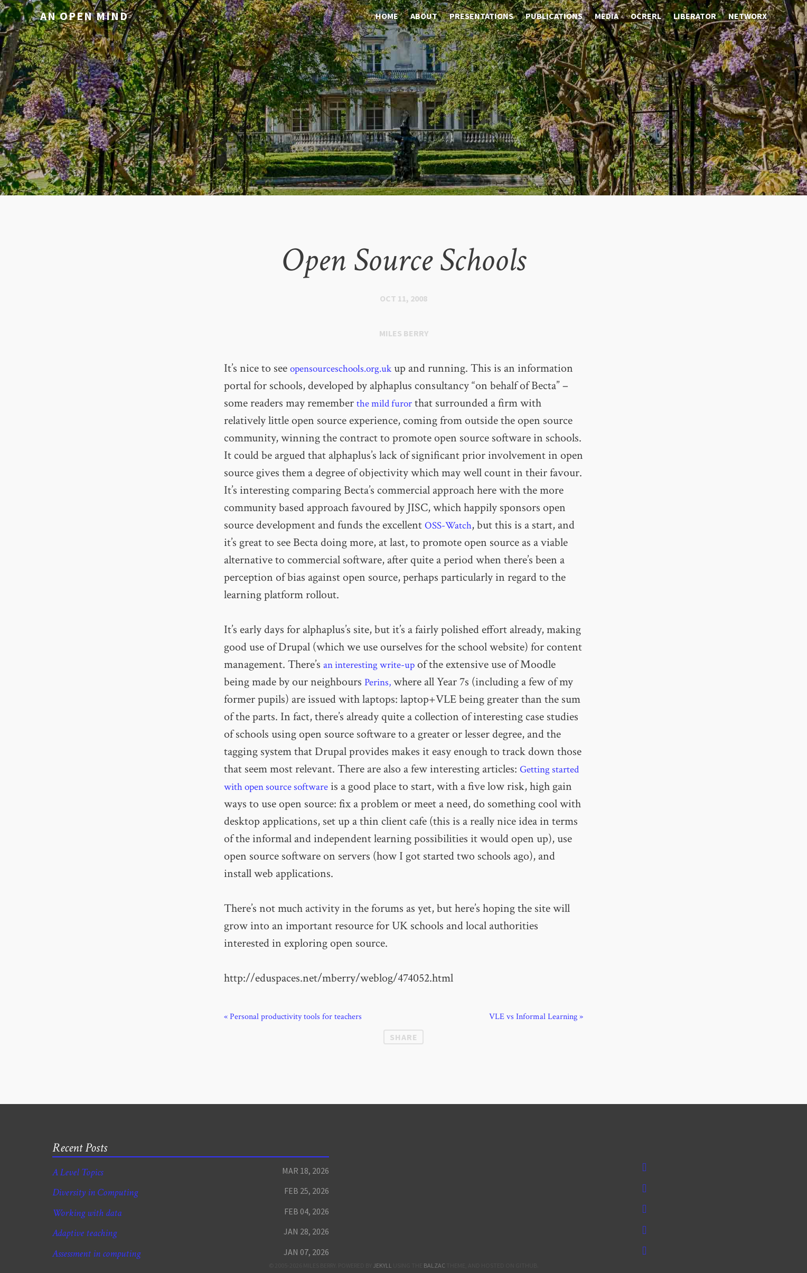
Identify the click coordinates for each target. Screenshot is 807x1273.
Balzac (434, 1265)
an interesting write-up (376, 664)
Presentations (481, 16)
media (606, 16)
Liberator (694, 16)
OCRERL (646, 16)
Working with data (93, 1212)
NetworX (747, 16)
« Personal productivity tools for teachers (293, 1017)
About (423, 16)
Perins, (380, 682)
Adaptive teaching (90, 1232)
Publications (554, 16)
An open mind (76, 15)
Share (404, 1037)
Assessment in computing (104, 1253)
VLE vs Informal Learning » (536, 1017)
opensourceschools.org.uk (349, 368)
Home (387, 16)
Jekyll (382, 1265)
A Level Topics (82, 1172)
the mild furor (439, 403)
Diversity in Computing (102, 1192)
